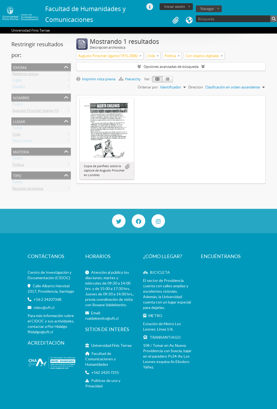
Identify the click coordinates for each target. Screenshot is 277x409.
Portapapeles (175, 20)
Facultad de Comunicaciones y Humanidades (100, 359)
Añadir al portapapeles (127, 166)
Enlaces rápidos (149, 7)
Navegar (207, 8)
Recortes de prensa (27, 189)
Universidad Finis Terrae (111, 345)
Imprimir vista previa (95, 79)
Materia (21, 151)
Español (18, 87)
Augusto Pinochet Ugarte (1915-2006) (42, 111)
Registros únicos (25, 74)
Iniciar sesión (174, 6)
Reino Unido (22, 141)
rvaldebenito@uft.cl (101, 318)
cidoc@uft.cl (44, 307)
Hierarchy (130, 79)
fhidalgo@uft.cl (40, 331)
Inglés (17, 81)
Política (18, 165)
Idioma (189, 20)
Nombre (21, 97)
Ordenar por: (148, 87)
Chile (16, 135)
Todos (17, 105)
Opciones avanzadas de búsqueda (171, 66)
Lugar (19, 121)
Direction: (196, 87)
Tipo (17, 175)
